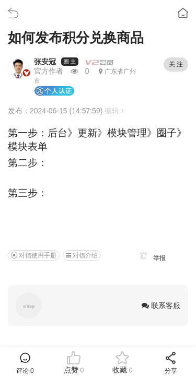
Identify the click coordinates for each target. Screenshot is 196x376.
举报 (151, 258)
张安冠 (45, 61)
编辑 (114, 111)
